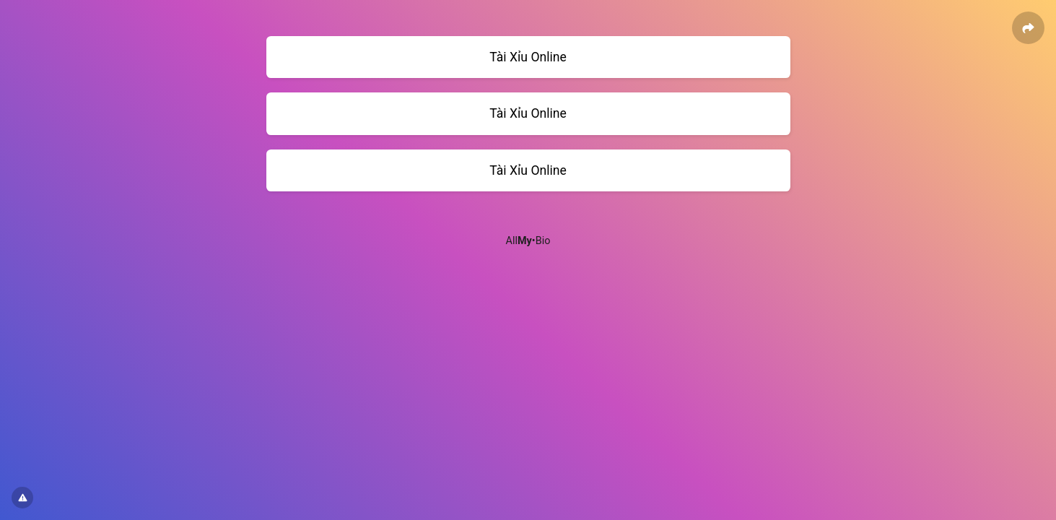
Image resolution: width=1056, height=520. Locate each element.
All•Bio (528, 241)
